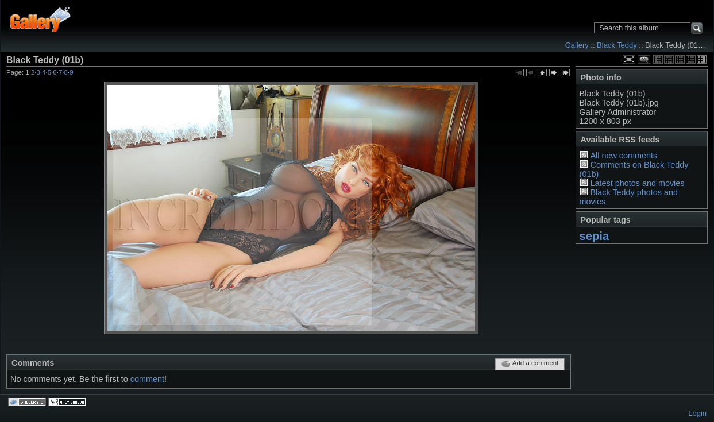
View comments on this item (644, 59)
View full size (629, 59)
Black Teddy (617, 45)
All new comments (623, 155)
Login (697, 413)
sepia (594, 236)
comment (147, 379)
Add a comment (529, 364)
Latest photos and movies (637, 183)
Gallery (577, 45)
